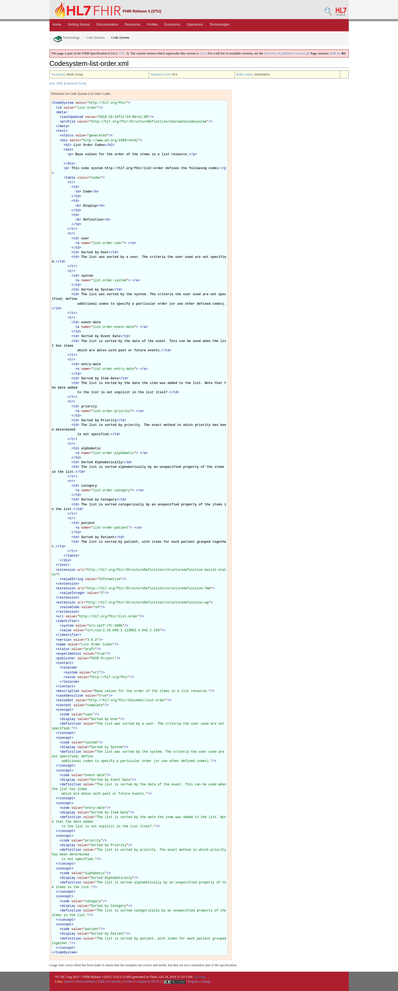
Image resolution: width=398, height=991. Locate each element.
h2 (67, 145)
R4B (333, 53)
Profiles (152, 24)
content (64, 705)
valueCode (70, 607)
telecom (68, 668)
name (62, 645)
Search (68, 981)
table (70, 178)
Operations (195, 24)
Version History (85, 981)
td (75, 187)
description (68, 691)
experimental (69, 654)
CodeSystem (63, 103)
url (61, 616)
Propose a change (199, 981)
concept (64, 710)
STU (122, 53)
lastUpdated (72, 117)
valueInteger (73, 593)
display (68, 719)
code (66, 714)
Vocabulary (58, 74)
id (59, 108)
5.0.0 (203, 53)
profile (68, 122)
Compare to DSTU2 (148, 981)
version (64, 640)
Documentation (107, 24)
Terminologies (219, 24)
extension (66, 570)
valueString (72, 579)
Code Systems (95, 37)
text (62, 131)
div (65, 140)
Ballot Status (244, 74)
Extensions (172, 24)
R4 (339, 53)
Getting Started (79, 24)
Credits (128, 981)
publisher (66, 658)
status (67, 136)
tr (71, 182)
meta (62, 112)
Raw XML (56, 83)
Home (57, 24)
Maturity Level (160, 74)
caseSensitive (70, 696)
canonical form (75, 83)
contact (64, 663)
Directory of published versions (286, 53)
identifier (67, 621)
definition (71, 724)
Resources (132, 24)
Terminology (67, 37)
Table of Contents (109, 981)
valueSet (65, 700)
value (67, 630)
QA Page (200, 977)
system (67, 626)
